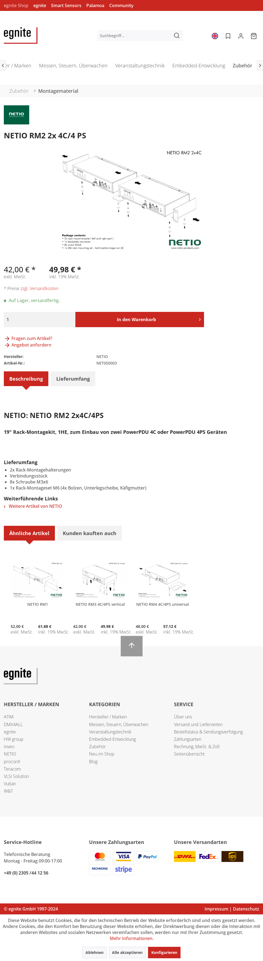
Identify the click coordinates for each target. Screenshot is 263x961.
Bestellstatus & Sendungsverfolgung (208, 732)
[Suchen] (177, 35)
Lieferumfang (73, 378)
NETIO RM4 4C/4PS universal (162, 604)
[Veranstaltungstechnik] (140, 67)
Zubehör (97, 747)
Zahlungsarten (187, 739)
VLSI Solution (16, 776)
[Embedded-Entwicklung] (199, 67)
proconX (12, 762)
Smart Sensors (66, 5)
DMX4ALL (13, 724)
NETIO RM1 (37, 604)
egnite (39, 5)
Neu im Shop (101, 754)
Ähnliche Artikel (29, 533)
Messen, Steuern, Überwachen (118, 724)
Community (121, 5)
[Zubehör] (242, 67)
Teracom (12, 769)
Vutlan (10, 784)
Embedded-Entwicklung (112, 739)
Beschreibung (26, 378)
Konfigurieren (164, 952)
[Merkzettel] (227, 35)
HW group (13, 739)
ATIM (9, 717)
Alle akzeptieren (127, 952)
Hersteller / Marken (108, 717)
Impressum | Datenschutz (232, 909)
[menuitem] (140, 35)
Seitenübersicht (189, 754)
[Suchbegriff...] (140, 35)
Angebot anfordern (27, 345)
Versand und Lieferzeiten (198, 724)
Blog (93, 762)
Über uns (183, 717)
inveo (9, 747)
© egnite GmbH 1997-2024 (31, 909)
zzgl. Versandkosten (39, 288)
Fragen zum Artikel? (28, 338)
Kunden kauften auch (89, 533)
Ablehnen (94, 952)
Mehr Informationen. (131, 938)
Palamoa (95, 5)
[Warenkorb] (254, 35)
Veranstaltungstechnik (110, 732)
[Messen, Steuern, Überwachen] (73, 67)
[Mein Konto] (240, 35)
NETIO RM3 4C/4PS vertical (100, 604)
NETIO (10, 754)
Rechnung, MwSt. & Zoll (197, 747)
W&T (8, 791)
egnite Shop (16, 5)
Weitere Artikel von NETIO (33, 506)
